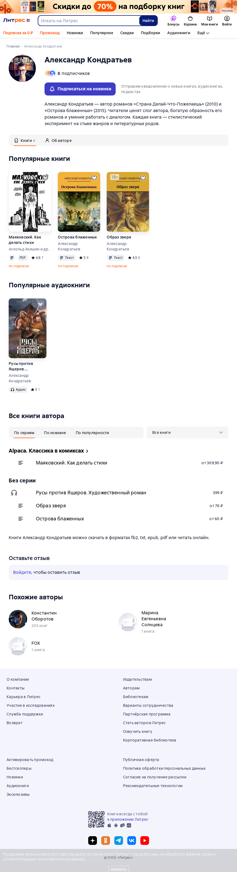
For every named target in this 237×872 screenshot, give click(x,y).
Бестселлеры (19, 768)
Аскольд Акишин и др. (29, 249)
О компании (18, 679)
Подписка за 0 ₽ (18, 32)
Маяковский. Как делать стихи (25, 240)
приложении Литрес (129, 819)
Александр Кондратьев (69, 246)
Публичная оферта (141, 759)
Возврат (15, 722)
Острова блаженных (77, 237)
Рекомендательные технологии (153, 785)
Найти (148, 20)
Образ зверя (119, 237)
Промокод (50, 32)
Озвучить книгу (138, 731)
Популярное (101, 32)
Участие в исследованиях (31, 705)
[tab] (24, 140)
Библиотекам (135, 696)
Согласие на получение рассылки (155, 777)
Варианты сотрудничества (148, 705)
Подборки (150, 32)
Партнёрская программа (146, 714)
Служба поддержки (25, 714)
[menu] (187, 432)
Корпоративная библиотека (149, 740)
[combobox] (88, 21)
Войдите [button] (22, 572)
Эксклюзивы (18, 794)
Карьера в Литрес (23, 696)
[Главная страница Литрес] (16, 21)
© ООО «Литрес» (118, 858)
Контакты (15, 688)
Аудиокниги (178, 32)
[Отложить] (45, 178)
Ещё (201, 32)
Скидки (127, 32)
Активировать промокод (30, 759)
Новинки (75, 32)
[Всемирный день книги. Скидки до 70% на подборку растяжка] (118, 7)
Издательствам (137, 679)
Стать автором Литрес (144, 722)
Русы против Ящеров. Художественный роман (25, 366)
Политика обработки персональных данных (164, 768)
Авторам (131, 688)
